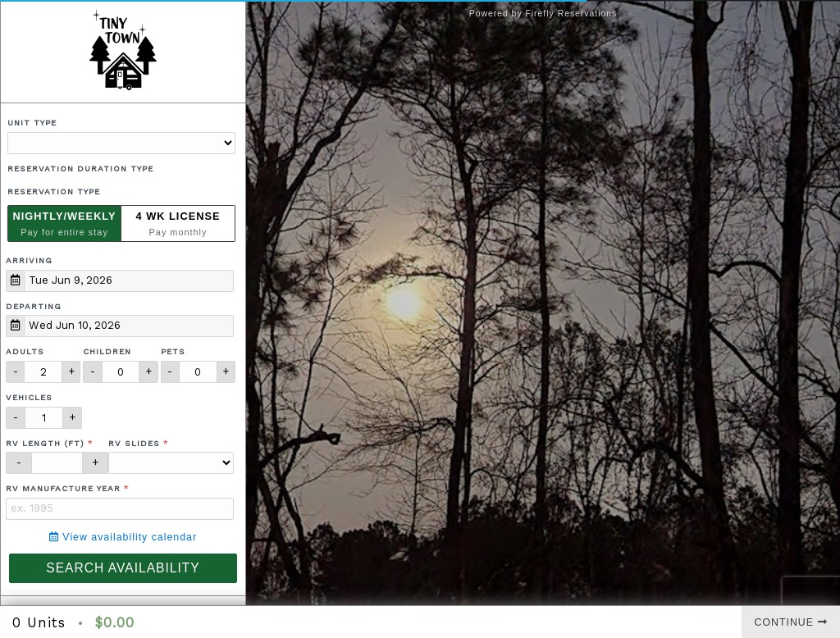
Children (107, 351)
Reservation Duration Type (80, 168)
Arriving (29, 260)
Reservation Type (53, 191)
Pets (173, 351)
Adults (25, 351)
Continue (791, 622)
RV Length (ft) (45, 443)
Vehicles (29, 397)
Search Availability (122, 568)
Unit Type (32, 122)
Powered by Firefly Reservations (543, 13)
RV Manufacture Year (63, 488)
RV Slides (134, 443)
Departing (34, 306)
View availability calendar (123, 537)
